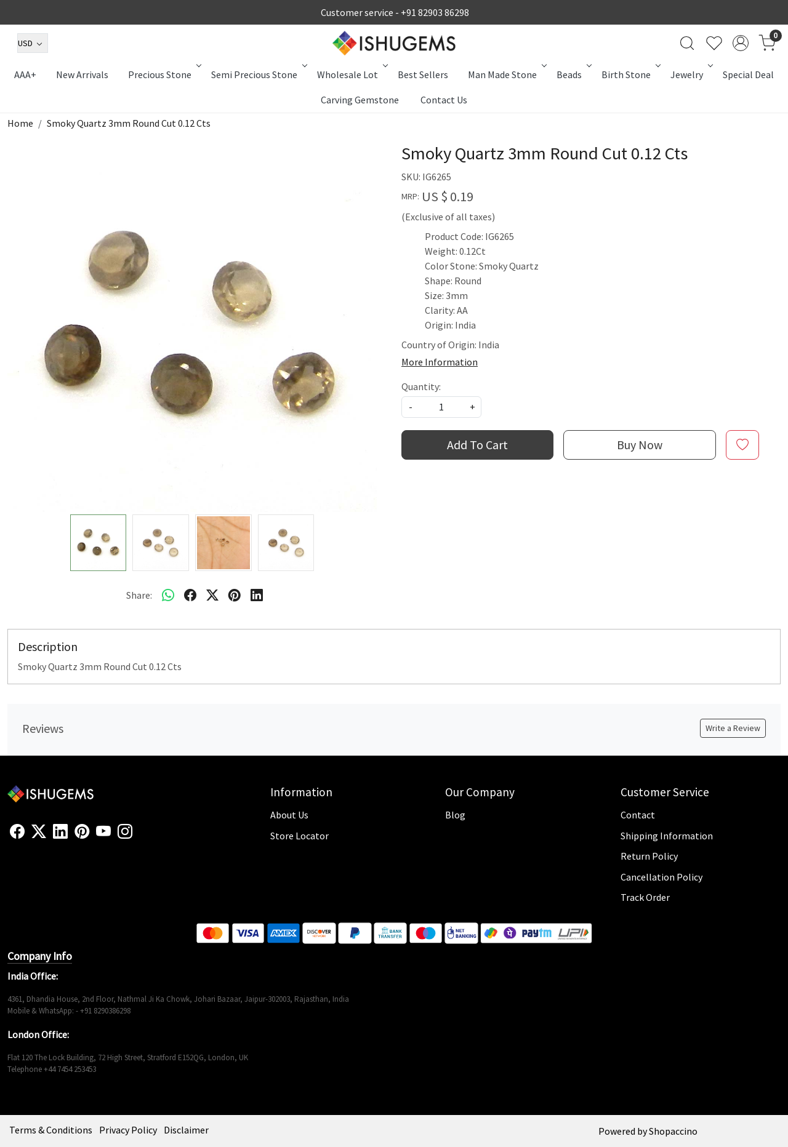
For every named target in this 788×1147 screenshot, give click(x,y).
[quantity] (441, 407)
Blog (455, 815)
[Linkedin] (60, 831)
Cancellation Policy (661, 877)
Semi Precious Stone (258, 74)
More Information (439, 362)
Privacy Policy (128, 1130)
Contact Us (443, 100)
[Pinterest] (82, 831)
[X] (39, 831)
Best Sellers (423, 74)
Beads (573, 74)
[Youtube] (103, 831)
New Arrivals (82, 74)
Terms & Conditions (50, 1130)
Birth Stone (630, 74)
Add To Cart (477, 444)
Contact (638, 815)
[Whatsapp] (168, 595)
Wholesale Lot (351, 74)
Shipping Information (667, 835)
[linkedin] (257, 595)
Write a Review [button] (733, 727)
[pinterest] (234, 595)
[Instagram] (125, 831)
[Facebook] (17, 831)
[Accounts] (741, 43)
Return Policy (649, 856)
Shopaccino (673, 1131)
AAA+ (25, 74)
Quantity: (421, 386)
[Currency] (32, 43)
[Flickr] (139, 836)
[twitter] (212, 595)
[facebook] (190, 595)
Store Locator (299, 835)
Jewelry (690, 74)
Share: (139, 595)
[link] (687, 43)
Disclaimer (186, 1130)
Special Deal (748, 74)
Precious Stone (163, 74)
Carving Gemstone (360, 100)
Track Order (645, 897)
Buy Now (639, 444)
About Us (289, 815)
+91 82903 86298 (435, 12)
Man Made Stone (506, 74)
